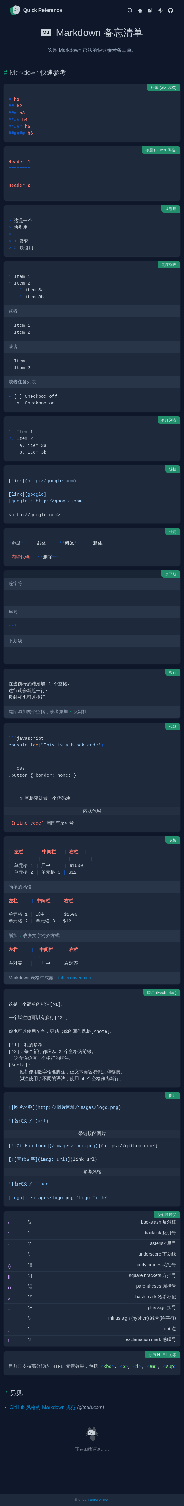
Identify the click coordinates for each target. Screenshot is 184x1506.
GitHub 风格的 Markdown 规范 (42, 1407)
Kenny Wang (98, 1500)
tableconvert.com (75, 977)
